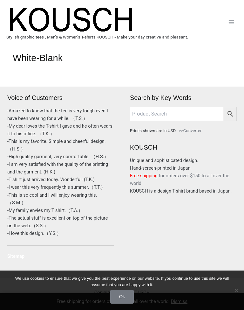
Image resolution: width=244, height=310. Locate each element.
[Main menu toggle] (231, 22)
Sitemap (15, 256)
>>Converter (190, 130)
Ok (122, 296)
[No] (236, 290)
